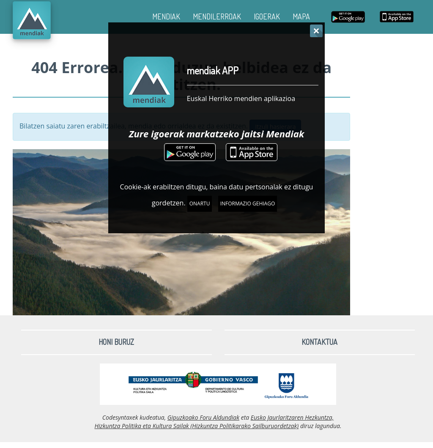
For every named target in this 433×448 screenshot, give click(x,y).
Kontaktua (319, 342)
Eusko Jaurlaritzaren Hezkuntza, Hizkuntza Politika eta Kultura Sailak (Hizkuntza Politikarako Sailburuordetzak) (214, 421)
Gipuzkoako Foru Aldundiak (203, 417)
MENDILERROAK (217, 16)
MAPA (301, 16)
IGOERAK (267, 16)
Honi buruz (116, 342)
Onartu (199, 203)
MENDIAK (166, 16)
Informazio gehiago (247, 203)
